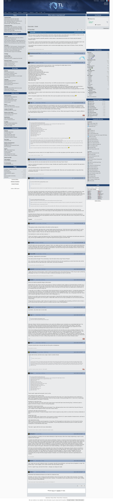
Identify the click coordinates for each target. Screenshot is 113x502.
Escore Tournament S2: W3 (94, 156)
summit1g (90, 76)
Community (15, 128)
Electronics (6, 177)
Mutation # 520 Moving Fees (9, 63)
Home (5, 12)
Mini (100, 197)
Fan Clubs (6, 139)
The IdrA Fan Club (7, 140)
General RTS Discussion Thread (10, 100)
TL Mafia (6, 121)
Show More (90, 116)
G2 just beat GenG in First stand (10, 110)
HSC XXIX (91, 163)
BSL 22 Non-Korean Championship (95, 159)
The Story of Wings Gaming (9, 105)
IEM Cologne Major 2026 (93, 168)
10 (25, 18)
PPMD (89, 74)
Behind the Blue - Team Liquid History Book (12, 23)
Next (81, 29)
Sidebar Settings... (98, 200)
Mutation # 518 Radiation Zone (10, 65)
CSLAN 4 (90, 160)
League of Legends (8, 109)
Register (9, 0)
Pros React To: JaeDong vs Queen (10, 73)
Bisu (100, 196)
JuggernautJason (91, 54)
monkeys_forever (91, 65)
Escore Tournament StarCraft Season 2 (11, 83)
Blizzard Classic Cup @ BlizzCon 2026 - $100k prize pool (14, 41)
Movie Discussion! (7, 146)
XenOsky (24, 173)
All (84, 29)
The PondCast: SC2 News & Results (11, 61)
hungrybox (90, 71)
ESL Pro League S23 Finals (94, 142)
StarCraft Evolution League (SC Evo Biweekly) (12, 51)
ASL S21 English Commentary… (10, 175)
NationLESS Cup (92, 126)
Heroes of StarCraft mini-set (9, 119)
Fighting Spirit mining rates (9, 89)
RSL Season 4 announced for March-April (12, 50)
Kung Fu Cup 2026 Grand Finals (95, 162)
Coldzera (90, 68)
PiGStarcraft (91, 21)
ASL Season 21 (92, 131)
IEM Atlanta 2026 (92, 174)
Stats (90, 194)
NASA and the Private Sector (9, 135)
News (15, 15)
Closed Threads (15, 183)
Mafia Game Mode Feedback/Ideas (10, 123)
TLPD (98, 185)
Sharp (101, 198)
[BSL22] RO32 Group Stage (9, 30)
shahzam (90, 79)
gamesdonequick (92, 89)
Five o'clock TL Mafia (8, 125)
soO (100, 192)
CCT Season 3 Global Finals (94, 179)
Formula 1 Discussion (8, 151)
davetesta (90, 22)
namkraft (24, 175)
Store (37, 12)
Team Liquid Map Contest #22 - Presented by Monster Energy (13, 21)
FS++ (5, 174)
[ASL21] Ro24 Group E (8, 84)
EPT (40, 12)
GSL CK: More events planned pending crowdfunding (14, 47)
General (6, 36)
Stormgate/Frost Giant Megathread (10, 96)
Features (32, 12)
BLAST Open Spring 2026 (94, 141)
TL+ (44, 12)
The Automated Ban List (8, 164)
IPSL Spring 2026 (92, 154)
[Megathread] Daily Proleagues (10, 80)
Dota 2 (5, 104)
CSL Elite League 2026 (93, 123)
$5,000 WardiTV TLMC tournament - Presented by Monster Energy (13, 26)
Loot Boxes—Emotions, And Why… (10, 169)
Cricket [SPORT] (7, 152)
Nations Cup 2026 (92, 136)
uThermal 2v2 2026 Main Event (94, 165)
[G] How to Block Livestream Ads (10, 160)
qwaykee (24, 170)
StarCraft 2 (15, 34)
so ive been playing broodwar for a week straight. (13, 75)
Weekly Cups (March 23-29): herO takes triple (12, 31)
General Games (7, 95)
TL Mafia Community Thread (9, 124)
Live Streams (97, 50)
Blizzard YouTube (92, 91)
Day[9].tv (89, 77)
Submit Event (106, 28)
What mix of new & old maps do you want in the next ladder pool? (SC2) (15, 42)
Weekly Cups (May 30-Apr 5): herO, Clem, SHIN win (13, 29)
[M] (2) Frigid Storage (8, 57)
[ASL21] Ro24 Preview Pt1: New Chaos (11, 19)
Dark (90, 192)
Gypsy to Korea (7, 77)
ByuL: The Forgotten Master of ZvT (10, 22)
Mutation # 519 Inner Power (9, 64)
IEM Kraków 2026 (92, 147)
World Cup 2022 (7, 157)
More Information (80, 500)
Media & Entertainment (9, 142)
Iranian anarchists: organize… (9, 173)
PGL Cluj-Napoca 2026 (93, 145)
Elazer (101, 194)
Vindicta (89, 58)
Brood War (15, 68)
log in (53, 490)
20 (25, 23)
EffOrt (90, 197)
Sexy (89, 63)
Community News (8, 25)
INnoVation (102, 193)
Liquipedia (102, 0)
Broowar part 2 (7, 170)
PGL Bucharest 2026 (93, 138)
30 (25, 22)
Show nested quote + (36, 184)
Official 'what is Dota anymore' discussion (11, 106)
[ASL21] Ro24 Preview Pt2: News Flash (11, 18)
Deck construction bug (8, 118)
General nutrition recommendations (10, 155)
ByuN (90, 191)
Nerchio (101, 191)
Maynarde (90, 81)
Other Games (15, 93)
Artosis (89, 62)
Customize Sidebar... (15, 179)
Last (90, 198)
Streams (19, 12)
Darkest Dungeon (7, 102)
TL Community (7, 163)
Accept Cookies (70, 500)
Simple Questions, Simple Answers (10, 90)
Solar (90, 193)
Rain (90, 196)
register (59, 490)
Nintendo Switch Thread (8, 98)
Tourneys (6, 45)
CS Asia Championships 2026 (94, 171)
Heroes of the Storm (8, 112)
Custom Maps (7, 55)
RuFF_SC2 (90, 57)
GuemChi (90, 60)
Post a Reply (31, 29)
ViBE (89, 83)
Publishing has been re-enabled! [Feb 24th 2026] (13, 58)
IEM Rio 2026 (91, 180)
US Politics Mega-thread (8, 131)
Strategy (6, 53)
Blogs (15, 166)
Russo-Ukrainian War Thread (9, 134)
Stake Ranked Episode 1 (93, 139)
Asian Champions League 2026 (95, 173)
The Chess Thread (7, 133)
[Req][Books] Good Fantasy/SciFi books (11, 145)
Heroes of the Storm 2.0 (8, 114)
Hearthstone (7, 117)
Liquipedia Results (98, 119)
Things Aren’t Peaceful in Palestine (10, 137)
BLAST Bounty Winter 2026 (94, 148)
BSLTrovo (91, 93)
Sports (5, 148)
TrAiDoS (24, 169)
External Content (8, 60)
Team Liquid (96, 0)
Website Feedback (15, 181)
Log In (5, 0)
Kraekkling (24, 174)
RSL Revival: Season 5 (93, 166)
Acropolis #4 (91, 157)
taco (89, 69)
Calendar (15, 12)
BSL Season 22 (92, 130)
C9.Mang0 (90, 80)
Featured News (7, 17)
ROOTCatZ (90, 84)
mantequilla (24, 177)
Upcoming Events (98, 99)
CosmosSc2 (90, 56)
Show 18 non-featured (92, 96)
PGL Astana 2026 (92, 176)
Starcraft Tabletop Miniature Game (10, 99)
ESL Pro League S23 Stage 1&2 (95, 144)
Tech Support (7, 159)
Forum (10, 12)
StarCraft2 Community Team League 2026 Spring (98, 135)
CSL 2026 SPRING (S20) (93, 133)
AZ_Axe (89, 72)
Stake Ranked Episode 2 (93, 169)
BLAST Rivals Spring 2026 (94, 177)
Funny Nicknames (7, 171)
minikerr (89, 85)
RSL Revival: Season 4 (93, 124)
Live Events (98, 15)
